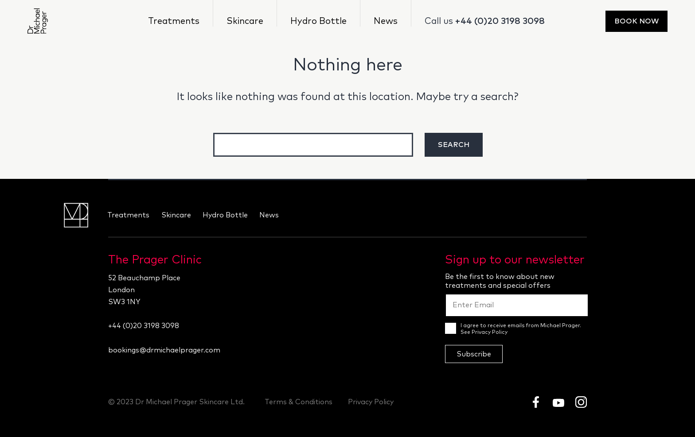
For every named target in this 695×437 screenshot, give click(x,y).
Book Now (636, 21)
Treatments (173, 21)
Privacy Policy (490, 332)
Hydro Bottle (318, 21)
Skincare (244, 21)
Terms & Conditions (298, 402)
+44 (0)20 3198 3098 (500, 21)
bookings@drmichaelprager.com (164, 350)
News (386, 21)
